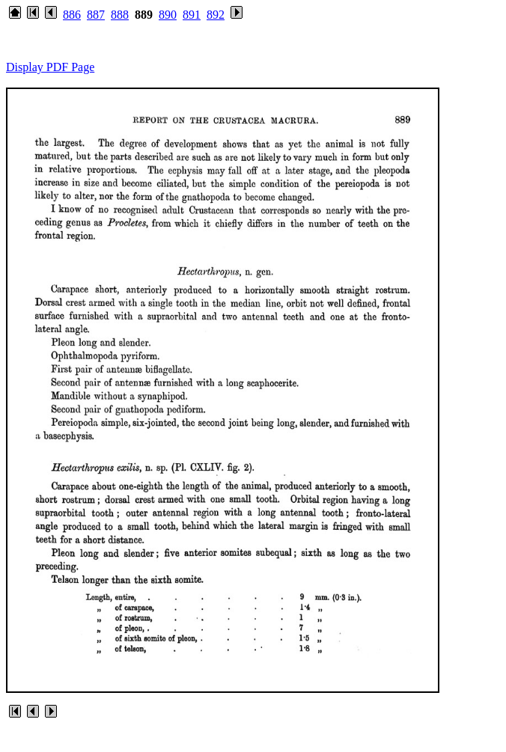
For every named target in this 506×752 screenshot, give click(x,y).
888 (120, 14)
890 (168, 14)
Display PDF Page (50, 67)
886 (72, 14)
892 (216, 14)
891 (192, 14)
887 (96, 14)
